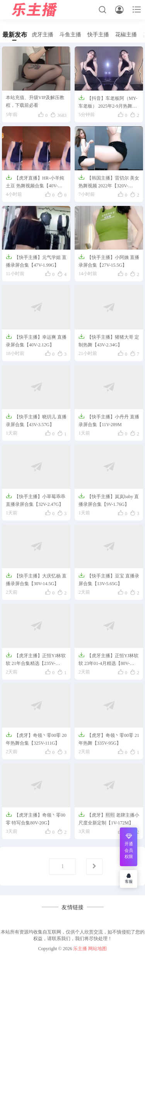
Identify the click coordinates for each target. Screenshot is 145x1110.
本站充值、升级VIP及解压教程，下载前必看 (35, 101)
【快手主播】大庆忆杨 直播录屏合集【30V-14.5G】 (36, 579)
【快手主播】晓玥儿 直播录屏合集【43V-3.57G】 (36, 420)
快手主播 (98, 35)
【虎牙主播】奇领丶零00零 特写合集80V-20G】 (35, 818)
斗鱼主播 (70, 35)
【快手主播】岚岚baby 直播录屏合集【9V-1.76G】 (108, 500)
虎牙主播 (42, 35)
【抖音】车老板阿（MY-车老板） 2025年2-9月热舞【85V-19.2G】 (107, 102)
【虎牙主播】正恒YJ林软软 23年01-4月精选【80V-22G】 (108, 660)
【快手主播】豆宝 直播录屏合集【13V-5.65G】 (108, 579)
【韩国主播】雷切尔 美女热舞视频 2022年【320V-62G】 (108, 182)
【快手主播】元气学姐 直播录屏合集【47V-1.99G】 (36, 261)
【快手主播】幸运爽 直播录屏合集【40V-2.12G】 (36, 340)
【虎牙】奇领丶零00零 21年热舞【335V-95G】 (108, 738)
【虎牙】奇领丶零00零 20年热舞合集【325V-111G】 (36, 738)
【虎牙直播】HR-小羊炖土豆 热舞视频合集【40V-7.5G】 (35, 182)
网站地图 (97, 948)
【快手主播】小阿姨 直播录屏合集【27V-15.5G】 (108, 261)
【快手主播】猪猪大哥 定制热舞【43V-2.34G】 (108, 340)
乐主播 (80, 948)
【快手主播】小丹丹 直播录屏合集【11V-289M (108, 420)
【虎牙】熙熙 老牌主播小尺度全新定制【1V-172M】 (108, 818)
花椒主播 (126, 35)
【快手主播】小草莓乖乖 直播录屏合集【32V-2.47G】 (35, 500)
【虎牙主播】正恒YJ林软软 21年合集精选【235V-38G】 (36, 660)
